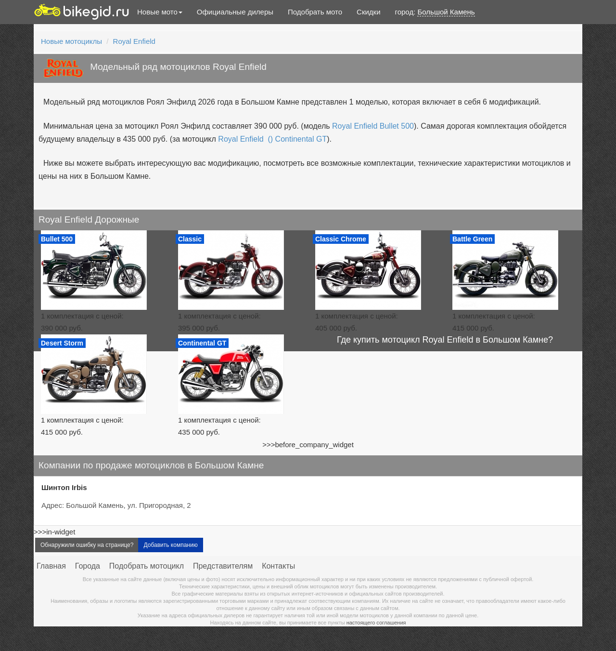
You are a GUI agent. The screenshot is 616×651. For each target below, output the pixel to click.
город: (435, 12)
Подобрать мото (315, 12)
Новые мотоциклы (71, 41)
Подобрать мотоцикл (146, 566)
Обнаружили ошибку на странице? (86, 545)
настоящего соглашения (376, 622)
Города (87, 566)
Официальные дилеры (235, 12)
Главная (51, 566)
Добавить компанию (170, 545)
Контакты (278, 566)
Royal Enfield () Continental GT (272, 139)
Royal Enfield (134, 41)
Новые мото (159, 12)
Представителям (223, 566)
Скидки (368, 12)
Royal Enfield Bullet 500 (373, 126)
